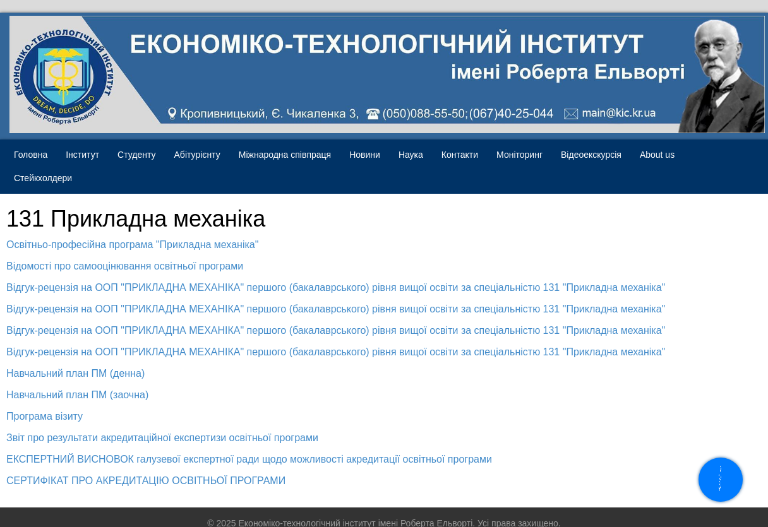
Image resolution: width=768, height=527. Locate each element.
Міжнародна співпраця (285, 155)
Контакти (459, 155)
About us (657, 155)
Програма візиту (44, 416)
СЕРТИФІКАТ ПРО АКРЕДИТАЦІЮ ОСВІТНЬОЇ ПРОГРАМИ (145, 480)
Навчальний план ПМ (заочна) (77, 394)
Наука (411, 155)
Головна (30, 155)
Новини (364, 155)
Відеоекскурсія (591, 155)
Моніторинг (519, 155)
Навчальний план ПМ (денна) (75, 373)
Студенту (136, 155)
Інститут (82, 155)
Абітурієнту (197, 155)
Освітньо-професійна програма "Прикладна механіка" (132, 244)
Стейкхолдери (43, 178)
